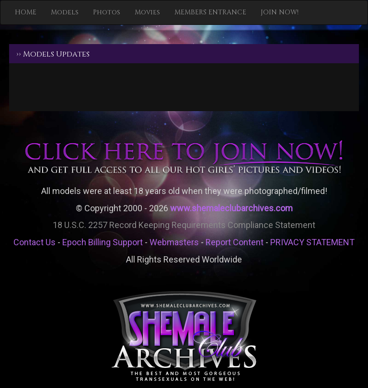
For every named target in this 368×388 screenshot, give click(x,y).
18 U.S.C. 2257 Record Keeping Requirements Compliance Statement (184, 225)
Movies (147, 12)
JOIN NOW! (280, 12)
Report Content (235, 242)
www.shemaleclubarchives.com (231, 208)
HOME (25, 12)
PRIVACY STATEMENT (312, 242)
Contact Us (34, 242)
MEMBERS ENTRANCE (210, 12)
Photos (106, 12)
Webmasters (174, 242)
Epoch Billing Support (102, 242)
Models (65, 12)
